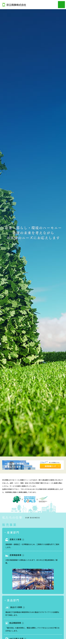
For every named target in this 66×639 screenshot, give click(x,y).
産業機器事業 (17, 555)
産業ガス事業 (17, 539)
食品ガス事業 (17, 607)
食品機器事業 (16, 622)
